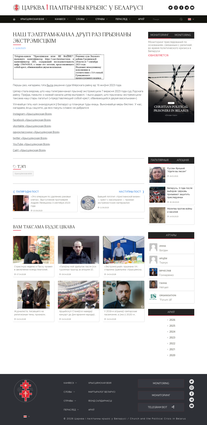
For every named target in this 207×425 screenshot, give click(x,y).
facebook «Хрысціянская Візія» (32, 120)
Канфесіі (60, 19)
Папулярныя (159, 160)
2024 (172, 331)
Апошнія (183, 160)
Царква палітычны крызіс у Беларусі (82, 8)
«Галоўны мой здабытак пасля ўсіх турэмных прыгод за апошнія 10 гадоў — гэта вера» (77, 268)
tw (169, 6)
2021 (172, 349)
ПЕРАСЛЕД (121, 19)
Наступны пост (130, 191)
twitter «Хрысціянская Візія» (30, 138)
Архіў (141, 19)
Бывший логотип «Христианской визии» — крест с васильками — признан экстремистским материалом (119, 199)
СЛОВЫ (68, 392)
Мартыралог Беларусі (101, 392)
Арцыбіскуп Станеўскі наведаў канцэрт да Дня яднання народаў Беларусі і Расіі (77, 313)
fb (180, 6)
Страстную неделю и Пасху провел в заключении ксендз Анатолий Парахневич (33, 268)
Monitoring (183, 35)
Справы (100, 19)
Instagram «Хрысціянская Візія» (32, 114)
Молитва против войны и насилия (179, 210)
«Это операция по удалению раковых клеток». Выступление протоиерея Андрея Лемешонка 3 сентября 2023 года (51, 201)
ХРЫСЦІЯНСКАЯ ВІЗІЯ (32, 19)
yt (191, 6)
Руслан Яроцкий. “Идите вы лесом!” (176, 170)
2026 (172, 320)
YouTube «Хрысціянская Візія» (31, 144)
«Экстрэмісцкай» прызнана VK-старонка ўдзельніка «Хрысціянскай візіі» (123, 268)
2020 (172, 355)
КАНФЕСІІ (69, 383)
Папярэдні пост (27, 191)
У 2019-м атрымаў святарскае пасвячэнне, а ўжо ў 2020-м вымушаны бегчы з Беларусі (120, 313)
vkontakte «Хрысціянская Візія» (32, 126)
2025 (172, 325)
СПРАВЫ (68, 400)
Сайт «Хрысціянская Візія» (29, 150)
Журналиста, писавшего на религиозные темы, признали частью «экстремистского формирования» (29, 313)
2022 (172, 343)
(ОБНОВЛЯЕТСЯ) (158, 55)
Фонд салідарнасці (100, 400)
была (50, 85)
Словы (80, 19)
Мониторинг (160, 35)
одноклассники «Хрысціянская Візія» (36, 132)
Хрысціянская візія (23, 173)
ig (175, 6)
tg (186, 6)
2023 (172, 337)
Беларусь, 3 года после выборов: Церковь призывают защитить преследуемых (179, 193)
